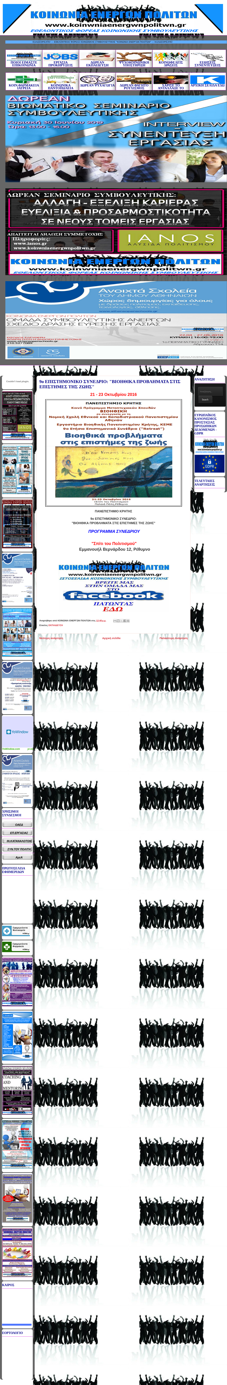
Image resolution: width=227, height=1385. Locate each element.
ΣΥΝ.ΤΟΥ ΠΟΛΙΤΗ (19, 849)
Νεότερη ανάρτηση (51, 638)
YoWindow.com (11, 749)
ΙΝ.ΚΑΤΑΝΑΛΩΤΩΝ (19, 841)
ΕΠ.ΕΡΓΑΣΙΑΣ (19, 833)
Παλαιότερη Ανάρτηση (174, 638)
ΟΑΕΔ (19, 824)
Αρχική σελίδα (111, 638)
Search (205, 399)
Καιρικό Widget (17, 732)
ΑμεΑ (19, 857)
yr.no (30, 749)
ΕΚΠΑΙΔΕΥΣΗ (56, 625)
